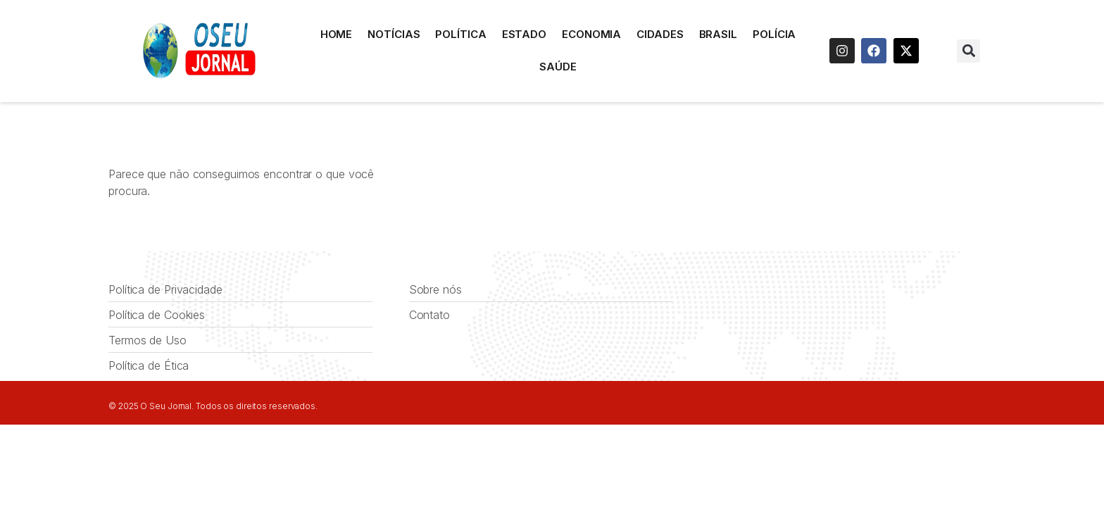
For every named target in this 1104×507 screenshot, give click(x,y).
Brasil (718, 34)
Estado (524, 34)
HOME (336, 34)
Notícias (394, 34)
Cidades (659, 34)
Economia (591, 34)
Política (460, 34)
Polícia (774, 34)
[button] (968, 51)
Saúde (558, 66)
